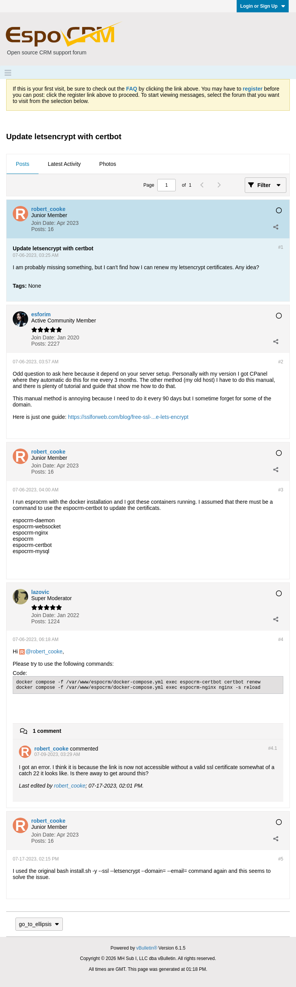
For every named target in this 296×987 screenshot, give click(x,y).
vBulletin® (146, 948)
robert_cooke (46, 651)
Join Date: (43, 223)
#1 (280, 247)
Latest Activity (64, 164)
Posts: (38, 229)
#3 (280, 490)
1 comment (47, 731)
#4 (280, 639)
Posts (22, 164)
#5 (280, 859)
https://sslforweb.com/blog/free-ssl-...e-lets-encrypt (128, 417)
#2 (280, 361)
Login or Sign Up (262, 6)
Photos (107, 164)
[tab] (23, 164)
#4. (272, 748)
